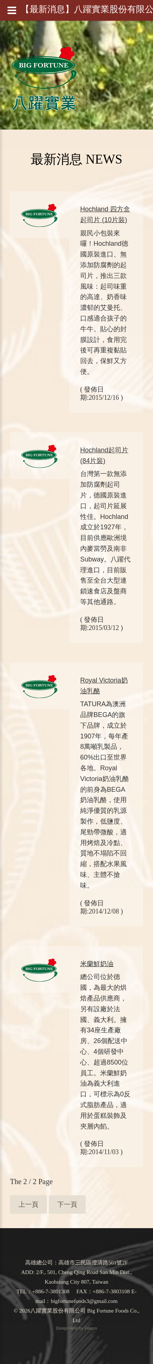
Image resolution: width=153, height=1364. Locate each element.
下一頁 (67, 1204)
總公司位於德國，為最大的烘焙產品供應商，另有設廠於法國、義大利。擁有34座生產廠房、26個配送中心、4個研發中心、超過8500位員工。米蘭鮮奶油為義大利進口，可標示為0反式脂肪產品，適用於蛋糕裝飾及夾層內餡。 (105, 1051)
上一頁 (28, 1204)
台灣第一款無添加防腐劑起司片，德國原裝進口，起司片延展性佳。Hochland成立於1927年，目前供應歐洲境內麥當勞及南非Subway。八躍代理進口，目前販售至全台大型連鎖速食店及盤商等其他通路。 (105, 538)
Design (62, 1328)
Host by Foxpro (83, 1328)
